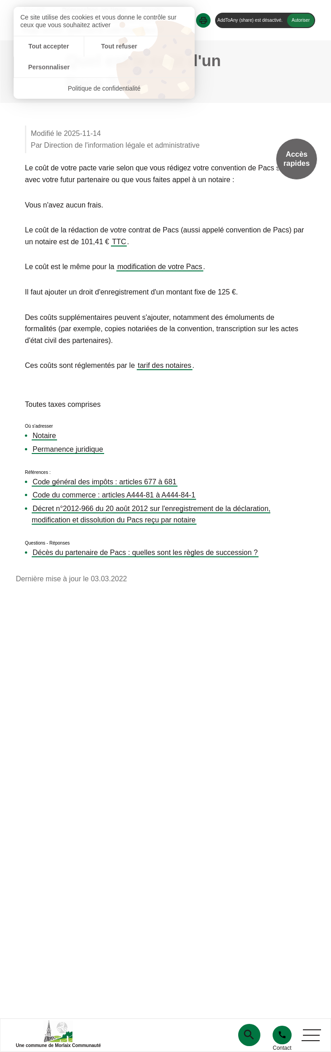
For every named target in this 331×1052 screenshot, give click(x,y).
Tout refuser (104, 46)
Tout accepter (43, 46)
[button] (203, 20)
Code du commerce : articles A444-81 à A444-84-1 (114, 495)
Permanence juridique (68, 449)
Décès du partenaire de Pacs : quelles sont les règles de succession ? (145, 552)
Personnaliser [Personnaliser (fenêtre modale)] (165, 46)
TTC (119, 242)
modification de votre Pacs (159, 266)
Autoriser (301, 20)
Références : (38, 472)
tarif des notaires (164, 365)
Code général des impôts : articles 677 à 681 (105, 482)
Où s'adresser (39, 426)
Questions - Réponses (47, 543)
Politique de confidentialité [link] (104, 68)
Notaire (44, 435)
